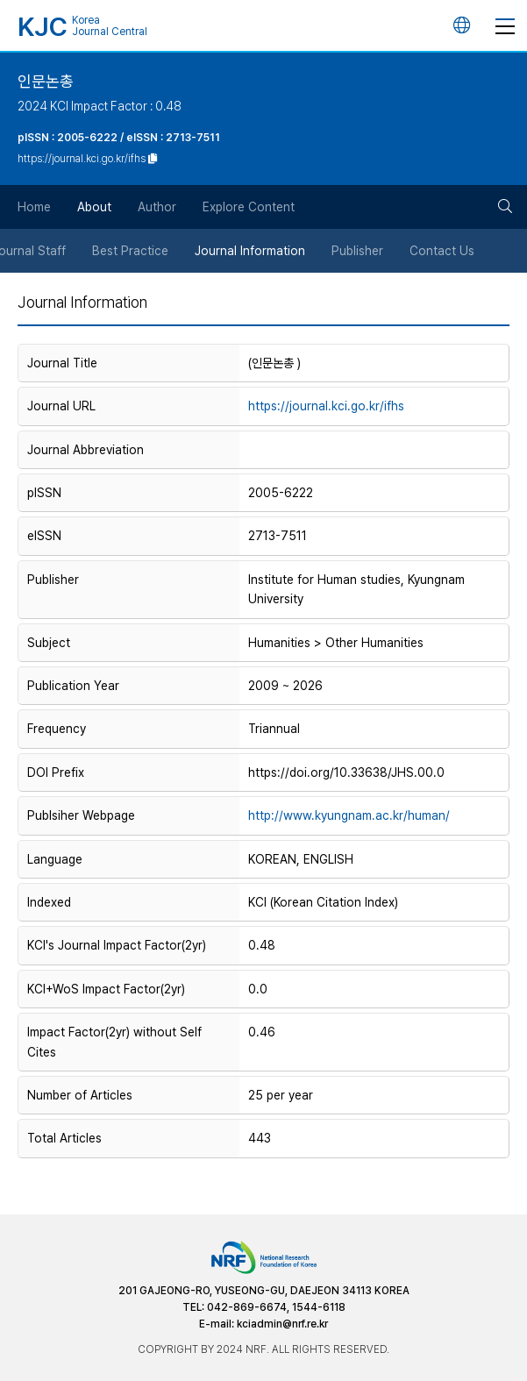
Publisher (358, 251)
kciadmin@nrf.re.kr (282, 1324)
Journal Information (251, 251)
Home (34, 207)
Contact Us (442, 251)
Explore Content (249, 207)
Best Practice (131, 251)
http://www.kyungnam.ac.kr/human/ (349, 815)
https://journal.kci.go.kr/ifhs (326, 406)
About (94, 207)
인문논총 (46, 81)
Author (157, 207)
